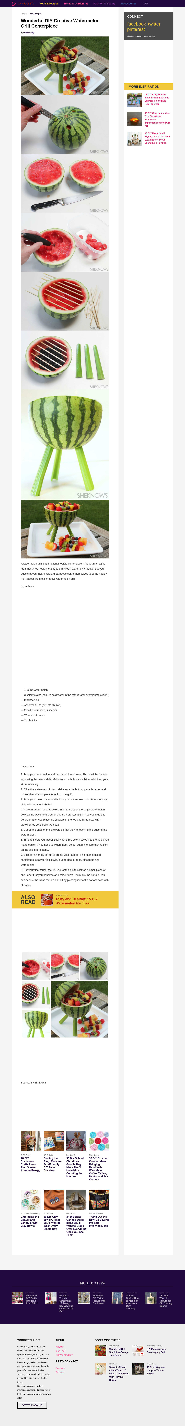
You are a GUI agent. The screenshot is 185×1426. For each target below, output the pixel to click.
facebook (136, 24)
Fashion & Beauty (104, 3)
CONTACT (61, 1351)
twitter (154, 24)
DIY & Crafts (26, 3)
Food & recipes (49, 3)
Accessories (128, 3)
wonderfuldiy (28, 33)
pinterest (136, 29)
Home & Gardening (76, 3)
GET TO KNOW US (32, 1405)
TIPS (145, 3)
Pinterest (60, 1372)
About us (130, 36)
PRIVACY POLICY (64, 1355)
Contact (139, 36)
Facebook (60, 1368)
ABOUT (59, 1347)
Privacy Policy (149, 36)
